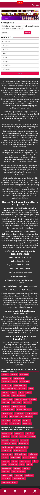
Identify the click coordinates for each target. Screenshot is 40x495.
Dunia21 (36, 236)
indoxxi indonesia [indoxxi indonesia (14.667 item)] (7, 399)
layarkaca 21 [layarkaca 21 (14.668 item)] (5, 406)
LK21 (3, 81)
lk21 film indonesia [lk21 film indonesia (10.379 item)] (26, 417)
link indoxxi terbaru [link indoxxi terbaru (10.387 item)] (31, 413)
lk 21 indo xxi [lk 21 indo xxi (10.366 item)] (26, 420)
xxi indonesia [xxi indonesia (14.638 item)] (27, 424)
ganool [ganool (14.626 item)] (31, 389)
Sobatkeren (14, 180)
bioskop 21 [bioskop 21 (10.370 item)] (5, 375)
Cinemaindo (27, 272)
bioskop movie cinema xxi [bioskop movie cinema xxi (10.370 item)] (9, 381)
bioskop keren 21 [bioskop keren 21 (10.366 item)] (19, 378)
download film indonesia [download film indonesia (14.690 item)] (9, 389)
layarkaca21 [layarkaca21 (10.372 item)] (27, 403)
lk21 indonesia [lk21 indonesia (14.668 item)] (6, 420)
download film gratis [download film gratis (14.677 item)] (20, 385)
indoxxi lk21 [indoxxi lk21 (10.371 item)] (32, 399)
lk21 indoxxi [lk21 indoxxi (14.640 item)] (16, 420)
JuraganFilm (19, 282)
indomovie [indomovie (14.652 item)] (5, 392)
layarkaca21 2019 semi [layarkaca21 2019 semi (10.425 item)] (18, 406)
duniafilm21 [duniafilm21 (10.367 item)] (22, 389)
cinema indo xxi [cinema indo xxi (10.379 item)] (6, 385)
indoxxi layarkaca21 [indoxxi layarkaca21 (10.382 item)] (21, 399)
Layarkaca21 (6, 124)
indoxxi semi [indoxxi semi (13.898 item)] (5, 403)
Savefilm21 (33, 286)
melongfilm (10, 114)
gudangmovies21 (29, 97)
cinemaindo (19, 92)
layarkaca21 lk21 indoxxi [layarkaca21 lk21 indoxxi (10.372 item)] (24, 410)
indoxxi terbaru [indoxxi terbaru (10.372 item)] (16, 403)
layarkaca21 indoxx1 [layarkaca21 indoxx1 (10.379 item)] (8, 410)
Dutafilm (21, 261)
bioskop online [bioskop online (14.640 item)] (24, 381)
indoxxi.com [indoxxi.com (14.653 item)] (5, 396)
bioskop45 (26, 92)
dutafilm (27, 191)
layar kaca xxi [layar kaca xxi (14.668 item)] (19, 413)
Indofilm (19, 272)
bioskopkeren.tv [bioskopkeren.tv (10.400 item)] (6, 378)
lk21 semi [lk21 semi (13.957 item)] (4, 424)
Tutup (20, 2)
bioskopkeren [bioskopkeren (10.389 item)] (24, 375)
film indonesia (15, 189)
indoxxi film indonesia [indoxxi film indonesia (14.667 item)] (18, 396)
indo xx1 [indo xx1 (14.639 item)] (13, 392)
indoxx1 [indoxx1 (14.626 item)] (21, 392)
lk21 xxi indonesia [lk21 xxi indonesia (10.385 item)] (15, 424)
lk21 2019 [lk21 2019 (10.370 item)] (4, 417)
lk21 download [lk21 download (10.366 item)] (14, 417)
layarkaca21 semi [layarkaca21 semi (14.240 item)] (7, 413)
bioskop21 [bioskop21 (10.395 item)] (14, 375)
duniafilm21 (13, 95)
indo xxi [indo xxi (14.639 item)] (28, 392)
